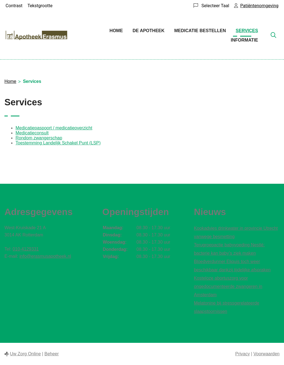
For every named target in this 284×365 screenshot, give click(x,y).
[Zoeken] (273, 35)
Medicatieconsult (32, 133)
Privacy (242, 353)
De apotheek (148, 30)
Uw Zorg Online (25, 353)
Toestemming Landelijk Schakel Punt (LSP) (58, 143)
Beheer (51, 353)
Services (247, 30)
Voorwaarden (266, 353)
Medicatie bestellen (200, 30)
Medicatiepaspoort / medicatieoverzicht (54, 128)
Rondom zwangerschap (39, 138)
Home (116, 30)
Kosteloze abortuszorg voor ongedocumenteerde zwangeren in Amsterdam (228, 286)
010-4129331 (25, 249)
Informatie (244, 40)
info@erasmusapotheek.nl (45, 256)
